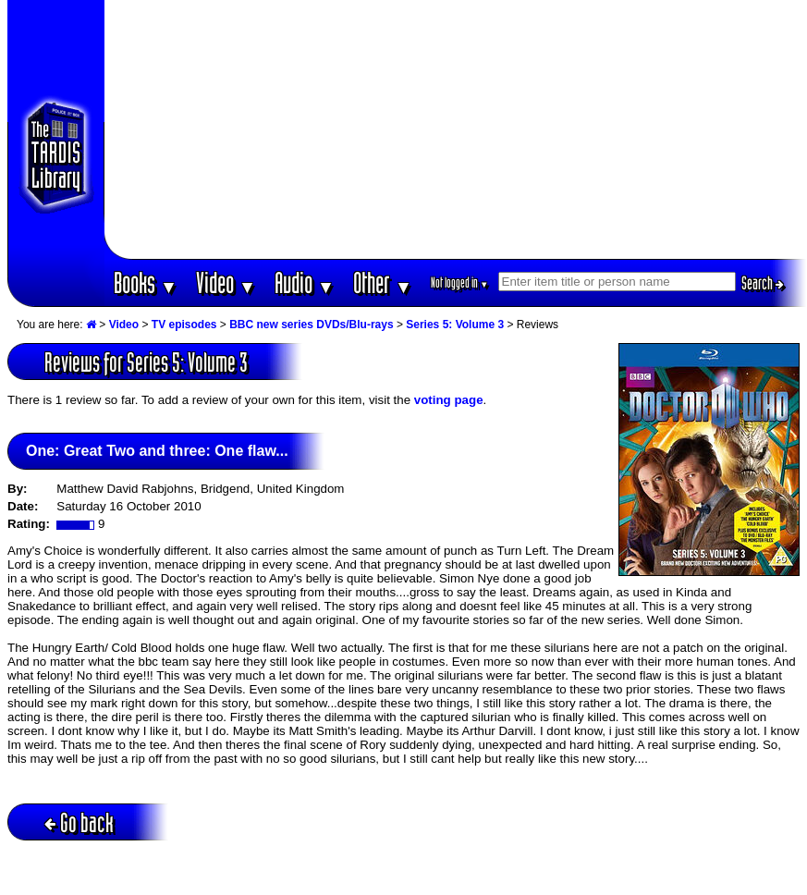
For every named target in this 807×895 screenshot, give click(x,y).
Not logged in (460, 282)
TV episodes (184, 324)
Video (226, 282)
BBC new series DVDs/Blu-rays (311, 324)
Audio (305, 282)
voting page (448, 400)
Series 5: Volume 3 (455, 324)
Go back (79, 822)
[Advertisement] (455, 129)
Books (145, 282)
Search (762, 283)
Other (382, 282)
